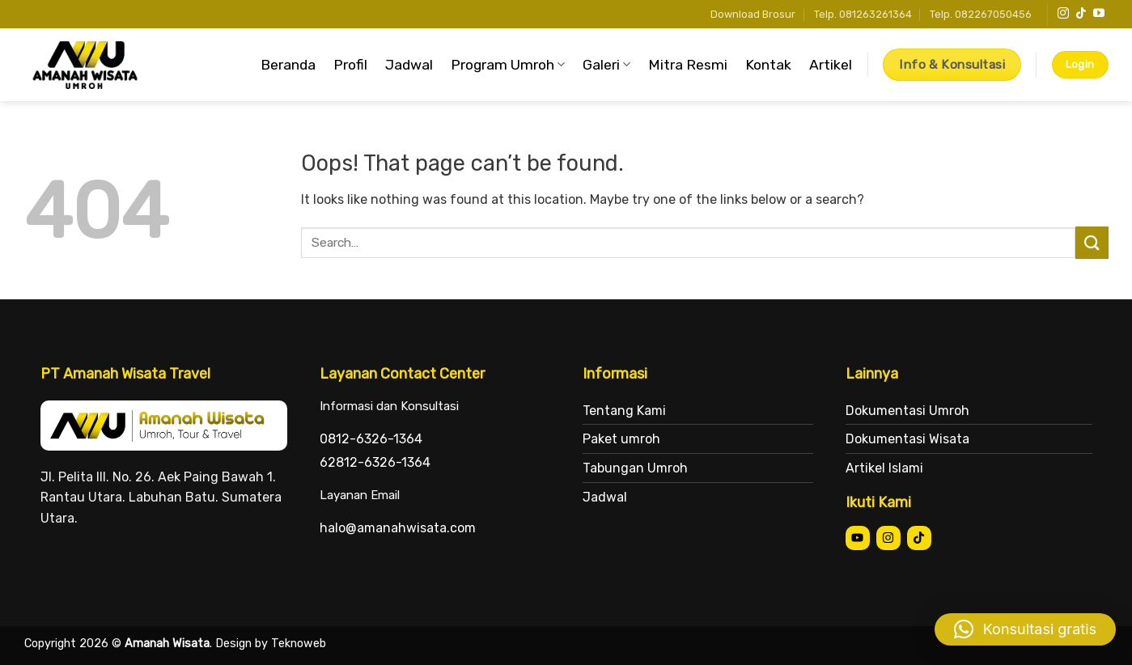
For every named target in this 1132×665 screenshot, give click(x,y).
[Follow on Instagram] (1063, 13)
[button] (1025, 629)
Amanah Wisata (167, 643)
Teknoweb (298, 643)
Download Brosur (752, 14)
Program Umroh (508, 65)
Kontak (768, 65)
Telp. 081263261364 (863, 14)
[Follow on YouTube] (1098, 13)
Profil (350, 65)
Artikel (830, 65)
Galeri (606, 65)
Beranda (288, 65)
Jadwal (409, 65)
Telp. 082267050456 (981, 14)
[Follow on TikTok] (1081, 13)
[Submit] (1091, 242)
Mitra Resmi (687, 65)
